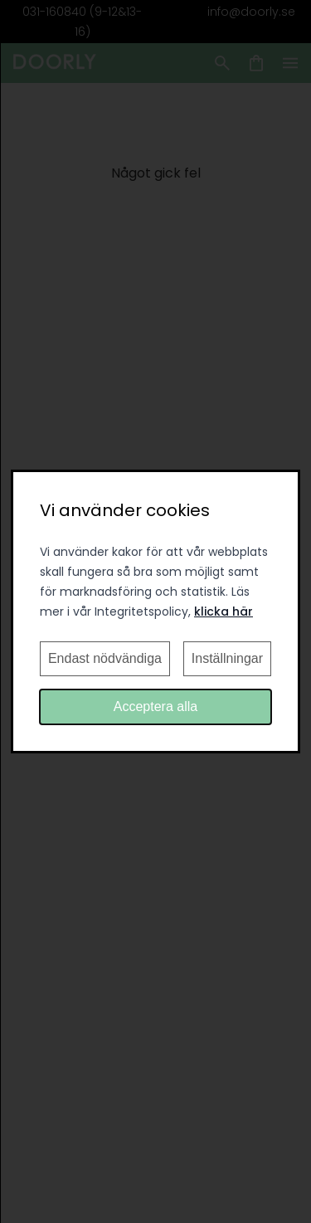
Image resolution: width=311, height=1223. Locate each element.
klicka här (223, 611)
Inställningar (227, 658)
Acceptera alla (155, 706)
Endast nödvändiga (105, 658)
